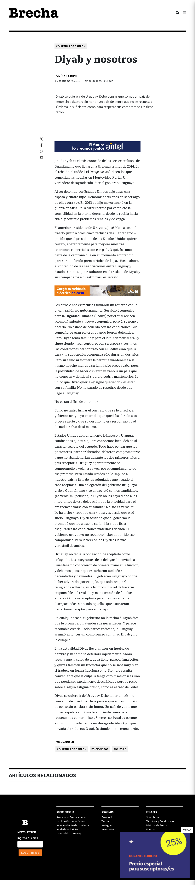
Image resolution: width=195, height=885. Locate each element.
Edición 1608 (100, 749)
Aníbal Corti (66, 75)
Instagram (107, 825)
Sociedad (120, 749)
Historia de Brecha (157, 825)
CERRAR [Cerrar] (186, 84)
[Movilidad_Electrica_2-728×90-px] (97, 290)
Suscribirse (152, 817)
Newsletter (107, 829)
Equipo (150, 829)
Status (150, 837)
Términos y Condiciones (160, 821)
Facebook (107, 817)
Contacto (151, 833)
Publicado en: (64, 742)
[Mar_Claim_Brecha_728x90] (97, 146)
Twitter (105, 821)
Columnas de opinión (70, 46)
